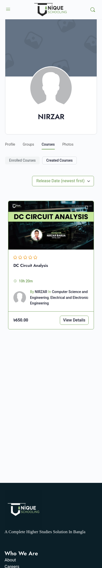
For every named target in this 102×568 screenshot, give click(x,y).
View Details (74, 320)
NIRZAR (41, 292)
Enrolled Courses (22, 160)
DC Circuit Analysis (30, 265)
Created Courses (59, 160)
